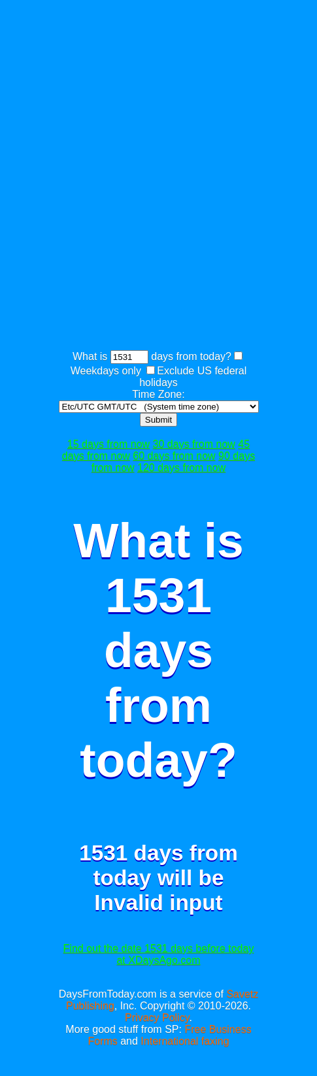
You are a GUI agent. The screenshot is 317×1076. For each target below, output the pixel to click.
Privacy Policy (157, 1017)
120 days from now (181, 467)
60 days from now (174, 455)
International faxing (185, 1041)
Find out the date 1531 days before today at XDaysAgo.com (158, 954)
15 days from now (108, 443)
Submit (158, 420)
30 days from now (194, 443)
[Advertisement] (158, 176)
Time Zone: (158, 394)
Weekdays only (106, 370)
